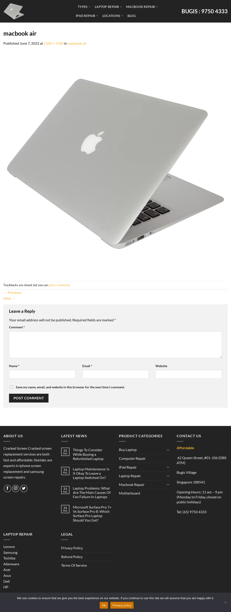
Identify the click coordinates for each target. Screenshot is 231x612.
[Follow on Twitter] (24, 488)
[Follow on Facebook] (7, 488)
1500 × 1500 (53, 43)
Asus (7, 575)
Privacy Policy (72, 548)
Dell (6, 581)
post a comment (59, 285)
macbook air (77, 43)
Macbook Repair (142, 7)
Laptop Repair (108, 7)
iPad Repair (87, 16)
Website (161, 366)
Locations (112, 16)
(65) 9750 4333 (194, 512)
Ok (104, 605)
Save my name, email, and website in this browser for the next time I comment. (70, 387)
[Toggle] (168, 449)
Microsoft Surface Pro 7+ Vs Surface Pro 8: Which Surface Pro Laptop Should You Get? (92, 513)
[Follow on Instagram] (15, 488)
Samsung (10, 552)
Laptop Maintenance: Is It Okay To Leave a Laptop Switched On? (91, 473)
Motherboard (129, 493)
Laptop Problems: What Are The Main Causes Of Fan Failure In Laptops (92, 492)
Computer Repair (132, 458)
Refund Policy (72, 556)
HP (5, 587)
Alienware (11, 564)
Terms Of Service (74, 565)
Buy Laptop (128, 449)
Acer (7, 569)
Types (84, 7)
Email (87, 366)
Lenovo (9, 546)
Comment (17, 327)
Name (14, 366)
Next (9, 298)
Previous (12, 292)
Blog (131, 16)
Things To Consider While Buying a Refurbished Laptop (88, 454)
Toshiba (9, 558)
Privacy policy (122, 605)
